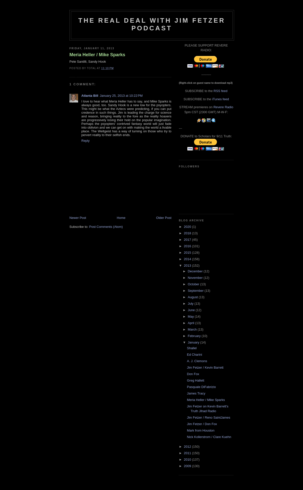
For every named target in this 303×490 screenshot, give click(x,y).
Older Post (163, 218)
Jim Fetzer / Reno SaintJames (208, 417)
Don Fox (193, 374)
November (196, 278)
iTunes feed (220, 99)
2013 (188, 265)
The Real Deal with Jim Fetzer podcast (151, 24)
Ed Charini (194, 354)
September (196, 291)
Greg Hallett (195, 380)
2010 (188, 459)
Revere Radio (223, 107)
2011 (188, 453)
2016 (188, 246)
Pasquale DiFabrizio (201, 387)
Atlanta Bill (89, 96)
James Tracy (196, 393)
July (191, 303)
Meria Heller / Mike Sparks (97, 54)
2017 (188, 240)
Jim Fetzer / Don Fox (202, 424)
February (195, 336)
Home (121, 218)
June (192, 310)
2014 (188, 259)
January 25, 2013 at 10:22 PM (121, 96)
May (191, 316)
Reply (85, 141)
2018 (188, 233)
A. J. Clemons (197, 361)
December (196, 271)
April (191, 323)
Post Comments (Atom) (106, 227)
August (193, 297)
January (194, 342)
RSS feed (221, 91)
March (193, 329)
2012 (188, 446)
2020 (188, 227)
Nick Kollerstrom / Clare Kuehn (209, 437)
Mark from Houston (200, 430)
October (194, 284)
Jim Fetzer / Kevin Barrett (205, 367)
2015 (188, 252)
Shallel (192, 348)
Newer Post (77, 218)
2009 (188, 466)
